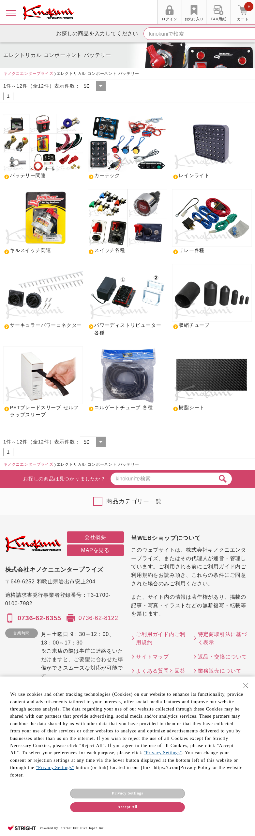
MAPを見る (95, 550)
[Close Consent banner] (246, 685)
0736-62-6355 (39, 618)
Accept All (128, 807)
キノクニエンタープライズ (28, 73)
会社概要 (95, 537)
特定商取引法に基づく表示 (222, 638)
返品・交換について (222, 657)
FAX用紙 (218, 19)
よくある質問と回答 (160, 671)
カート (245, 13)
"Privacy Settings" (163, 752)
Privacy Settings (127, 793)
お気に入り (194, 19)
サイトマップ (152, 657)
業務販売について (220, 671)
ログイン (169, 19)
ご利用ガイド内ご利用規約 (160, 638)
